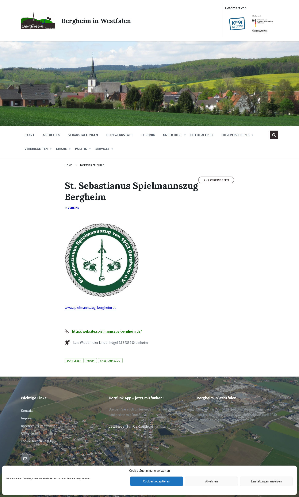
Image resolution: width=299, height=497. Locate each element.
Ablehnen (211, 481)
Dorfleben (74, 360)
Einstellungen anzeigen (266, 481)
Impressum (29, 418)
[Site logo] (38, 28)
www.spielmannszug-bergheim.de (90, 307)
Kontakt (27, 410)
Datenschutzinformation (39, 426)
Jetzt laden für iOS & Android (131, 426)
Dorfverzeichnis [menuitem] (236, 135)
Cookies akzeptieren (156, 481)
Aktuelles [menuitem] (51, 135)
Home (68, 165)
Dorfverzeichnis (92, 165)
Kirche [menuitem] (61, 148)
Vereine (73, 208)
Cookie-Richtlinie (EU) (37, 441)
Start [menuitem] (30, 135)
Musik (91, 360)
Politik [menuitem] (81, 148)
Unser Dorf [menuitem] (172, 135)
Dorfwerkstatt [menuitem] (119, 135)
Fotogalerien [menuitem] (202, 135)
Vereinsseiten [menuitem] (36, 148)
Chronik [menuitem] (148, 135)
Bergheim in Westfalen (96, 21)
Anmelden (28, 433)
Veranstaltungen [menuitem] (83, 135)
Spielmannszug (110, 360)
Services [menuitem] (102, 148)
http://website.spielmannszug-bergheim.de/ (107, 331)
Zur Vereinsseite (217, 180)
